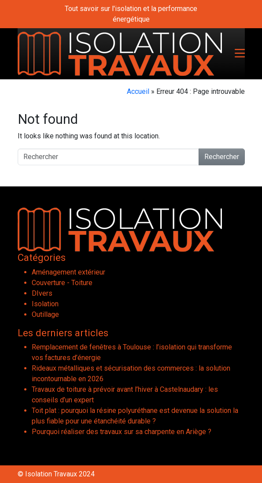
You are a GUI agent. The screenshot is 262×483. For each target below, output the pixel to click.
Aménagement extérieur (68, 272)
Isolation (45, 304)
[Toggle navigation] (240, 54)
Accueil (138, 91)
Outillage (45, 314)
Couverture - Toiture (62, 283)
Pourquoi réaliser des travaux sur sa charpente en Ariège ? (121, 431)
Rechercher (221, 156)
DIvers (42, 293)
